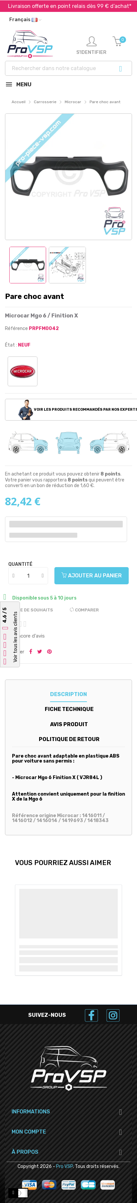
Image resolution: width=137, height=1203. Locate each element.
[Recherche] (68, 68)
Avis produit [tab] (69, 724)
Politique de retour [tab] (69, 739)
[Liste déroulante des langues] (25, 20)
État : (11, 345)
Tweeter (39, 652)
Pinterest (49, 652)
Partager (30, 652)
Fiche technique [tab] (69, 709)
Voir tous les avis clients (15, 637)
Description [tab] (68, 694)
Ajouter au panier (91, 575)
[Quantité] (28, 575)
